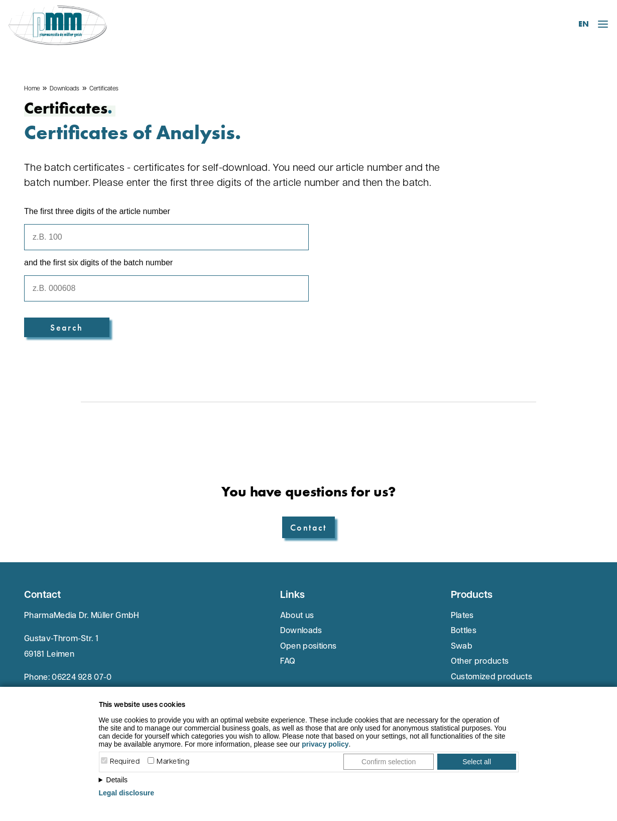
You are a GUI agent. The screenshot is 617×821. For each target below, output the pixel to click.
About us (297, 616)
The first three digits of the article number (97, 211)
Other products (480, 662)
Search (66, 327)
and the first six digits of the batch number (98, 262)
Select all (476, 762)
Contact (308, 527)
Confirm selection (388, 762)
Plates (462, 616)
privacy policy (325, 744)
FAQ (288, 662)
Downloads (64, 89)
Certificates (103, 89)
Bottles (463, 631)
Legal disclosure (126, 793)
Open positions (308, 647)
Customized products (491, 677)
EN (583, 24)
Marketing (173, 762)
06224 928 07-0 (81, 678)
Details (117, 780)
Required (125, 762)
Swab (461, 647)
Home (32, 89)
